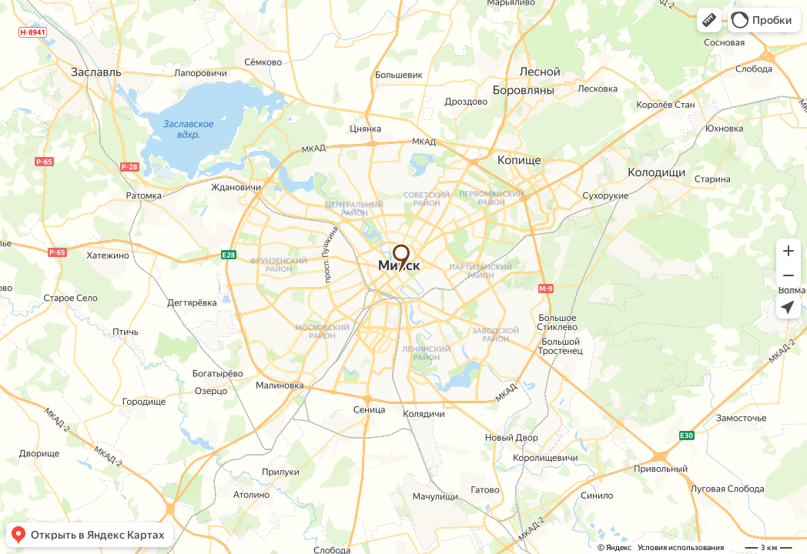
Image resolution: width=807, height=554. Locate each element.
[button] (709, 20)
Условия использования (681, 547)
